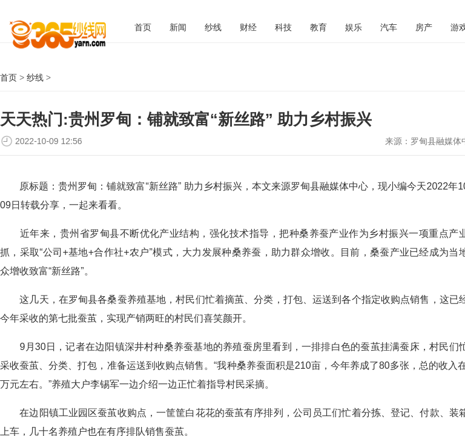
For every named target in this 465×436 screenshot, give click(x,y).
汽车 (388, 27)
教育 (318, 27)
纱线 (213, 27)
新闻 (178, 27)
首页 (142, 27)
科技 (283, 27)
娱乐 (353, 27)
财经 (248, 27)
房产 (423, 27)
